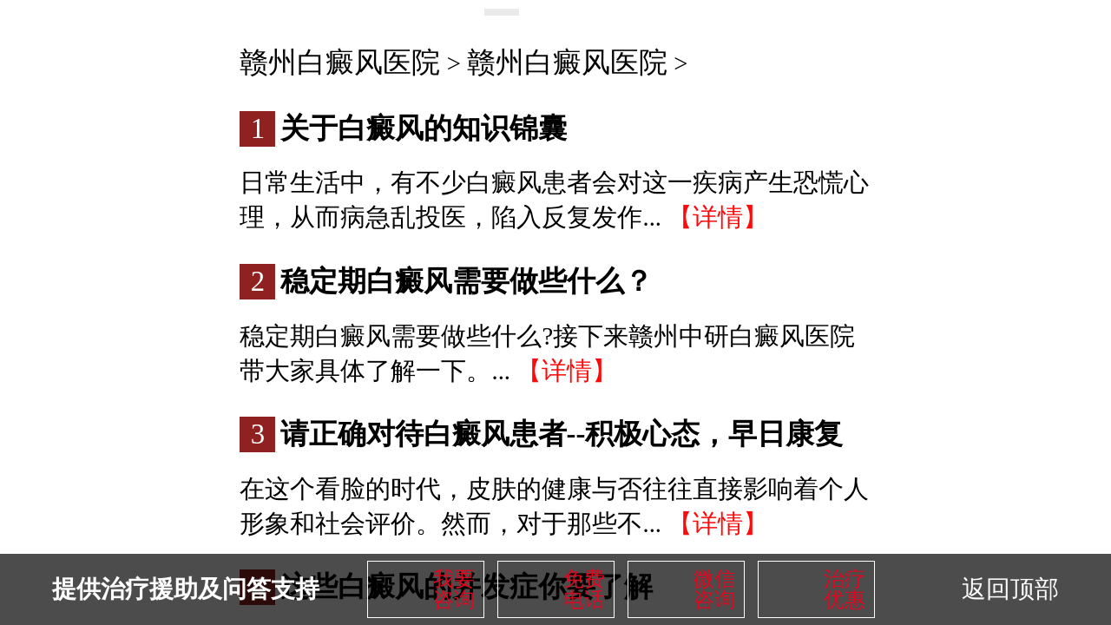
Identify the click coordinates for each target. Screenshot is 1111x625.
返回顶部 (1010, 589)
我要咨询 (454, 589)
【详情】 (717, 217)
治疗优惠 (844, 589)
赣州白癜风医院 (340, 62)
